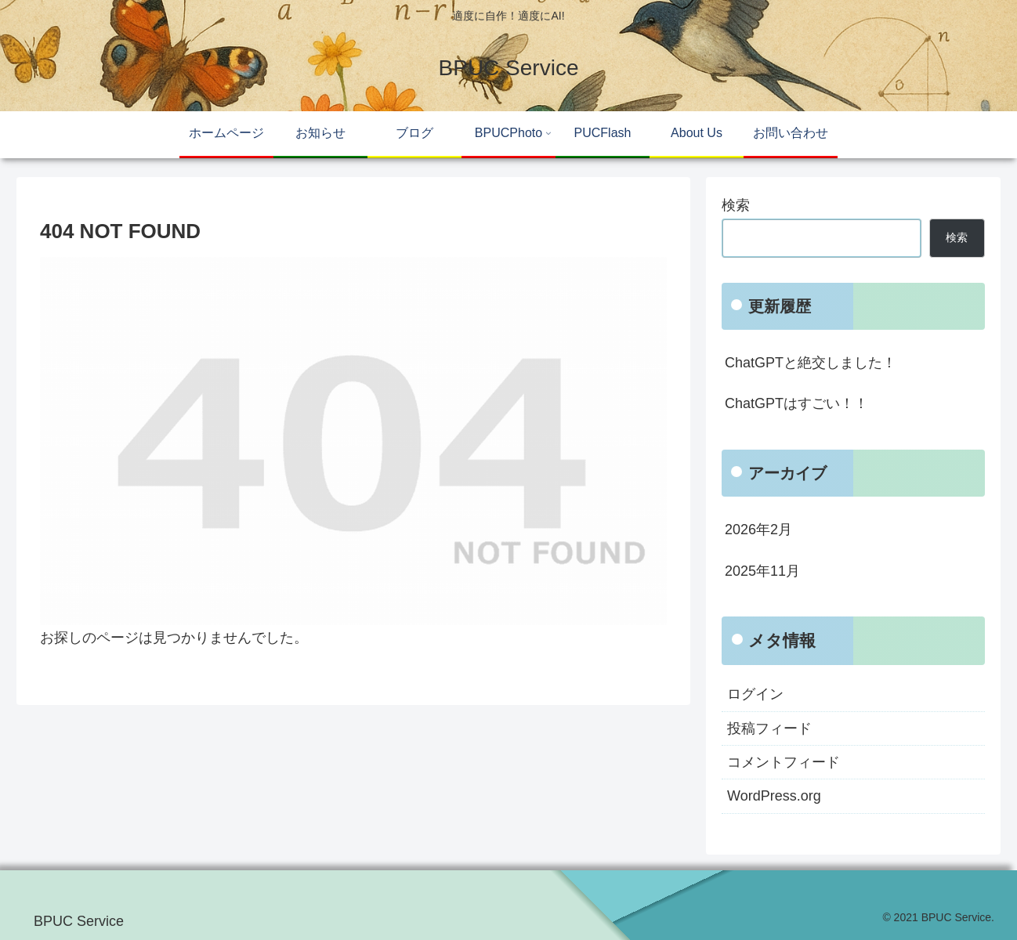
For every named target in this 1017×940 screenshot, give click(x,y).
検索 (736, 205)
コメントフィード (783, 762)
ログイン (755, 694)
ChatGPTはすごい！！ (796, 403)
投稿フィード (769, 728)
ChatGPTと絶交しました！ (810, 363)
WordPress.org (774, 796)
